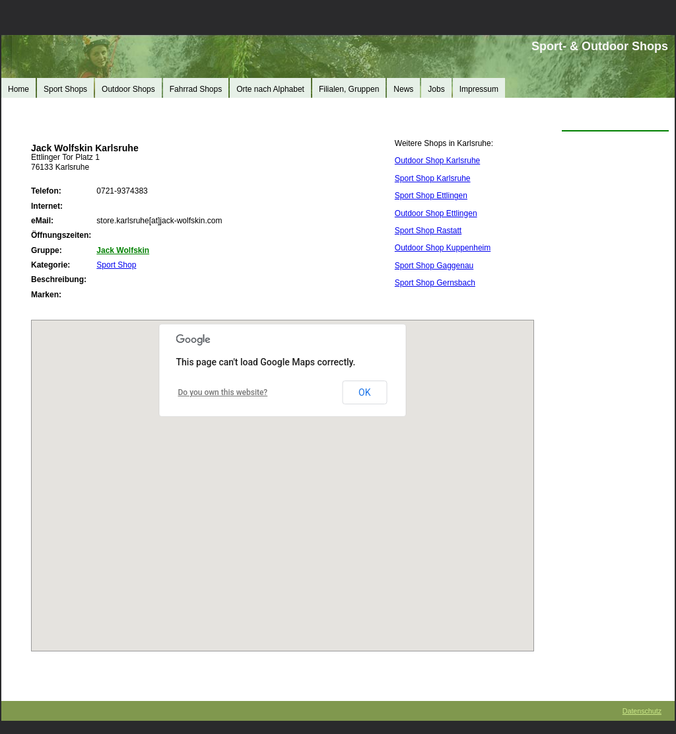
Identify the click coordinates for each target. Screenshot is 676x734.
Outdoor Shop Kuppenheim (442, 247)
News (403, 89)
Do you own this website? (223, 392)
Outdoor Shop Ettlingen (436, 213)
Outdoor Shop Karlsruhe (437, 160)
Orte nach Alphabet (270, 89)
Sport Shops (65, 89)
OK (364, 392)
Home (18, 89)
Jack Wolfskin (122, 250)
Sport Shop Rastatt (428, 230)
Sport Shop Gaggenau (434, 265)
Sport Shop (116, 265)
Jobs (436, 89)
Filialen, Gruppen (349, 89)
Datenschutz (642, 711)
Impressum (478, 89)
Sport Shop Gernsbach (435, 282)
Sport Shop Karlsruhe (433, 178)
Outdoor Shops (128, 89)
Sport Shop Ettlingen (431, 195)
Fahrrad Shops (196, 89)
